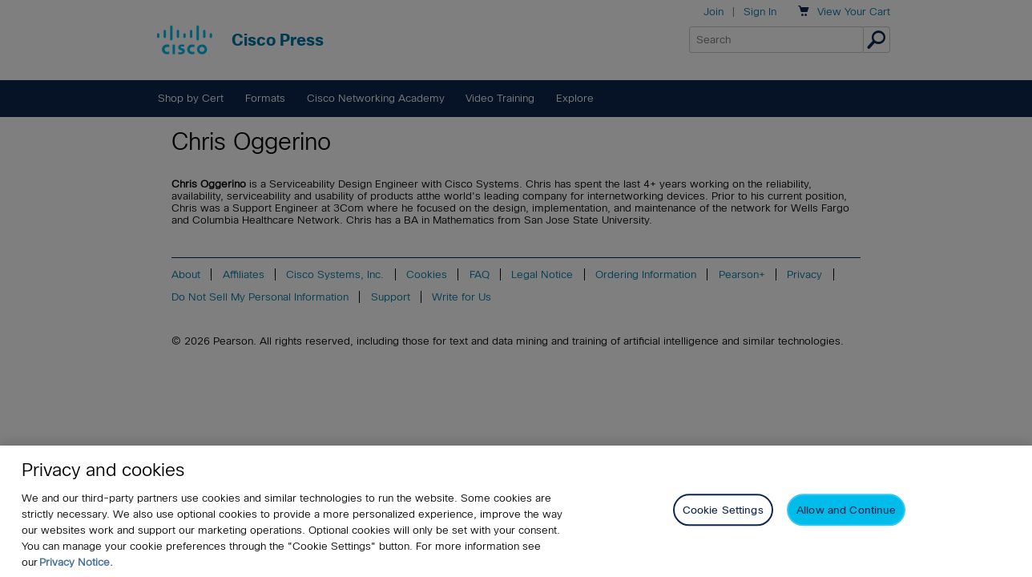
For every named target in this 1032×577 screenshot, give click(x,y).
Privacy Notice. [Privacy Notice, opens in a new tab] (76, 562)
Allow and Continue (846, 511)
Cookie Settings (723, 511)
